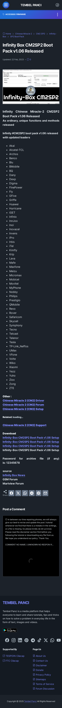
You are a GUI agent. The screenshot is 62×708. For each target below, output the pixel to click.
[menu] (6, 5)
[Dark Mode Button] (57, 5)
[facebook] (11, 493)
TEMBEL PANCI (16, 602)
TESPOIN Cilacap (13, 655)
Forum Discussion (43, 688)
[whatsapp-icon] (52, 640)
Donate (38, 670)
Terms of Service (43, 684)
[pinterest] (38, 493)
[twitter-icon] (46, 640)
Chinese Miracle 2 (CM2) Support (24, 425)
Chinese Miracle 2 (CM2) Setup (23, 409)
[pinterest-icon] (26, 640)
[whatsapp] (25, 493)
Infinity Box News (14, 475)
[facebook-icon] (7, 640)
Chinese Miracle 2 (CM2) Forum (23, 404)
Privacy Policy (42, 674)
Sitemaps (39, 679)
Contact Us (40, 660)
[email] (45, 493)
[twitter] (18, 493)
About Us (39, 655)
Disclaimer (40, 665)
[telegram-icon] (33, 640)
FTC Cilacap (11, 660)
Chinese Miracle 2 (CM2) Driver (23, 400)
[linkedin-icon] (20, 640)
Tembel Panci (31, 5)
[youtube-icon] (59, 640)
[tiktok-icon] (39, 640)
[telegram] (32, 493)
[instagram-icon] (14, 640)
